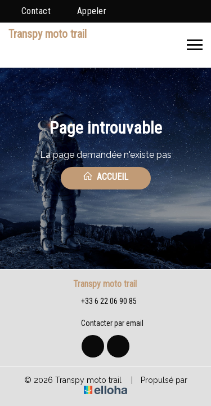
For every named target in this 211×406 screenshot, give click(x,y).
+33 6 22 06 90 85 (102, 302)
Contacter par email (105, 324)
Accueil (105, 176)
